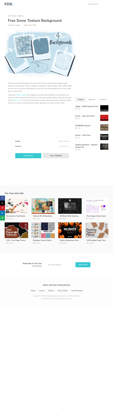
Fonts (78, 109)
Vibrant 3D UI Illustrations (43, 216)
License (41, 290)
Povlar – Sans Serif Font (85, 116)
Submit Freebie (76, 290)
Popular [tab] (81, 99)
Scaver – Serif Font (82, 135)
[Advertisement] (24, 122)
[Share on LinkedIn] (2, 212)
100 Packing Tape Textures (98, 240)
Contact (51, 290)
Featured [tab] (103, 99)
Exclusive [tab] (92, 99)
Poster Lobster (21, 95)
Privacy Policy (62, 290)
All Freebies (12, 16)
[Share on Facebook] (2, 198)
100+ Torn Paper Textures (17, 240)
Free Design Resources (56, 285)
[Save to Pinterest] (2, 208)
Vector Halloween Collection (71, 240)
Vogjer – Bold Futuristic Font (86, 106)
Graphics (20, 16)
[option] (40, 53)
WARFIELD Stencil (82, 125)
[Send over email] (2, 217)
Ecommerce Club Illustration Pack (19, 216)
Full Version (56, 156)
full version (18, 100)
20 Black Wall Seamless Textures (73, 216)
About (33, 290)
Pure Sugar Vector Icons (96, 216)
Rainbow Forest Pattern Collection (47, 240)
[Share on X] (2, 203)
